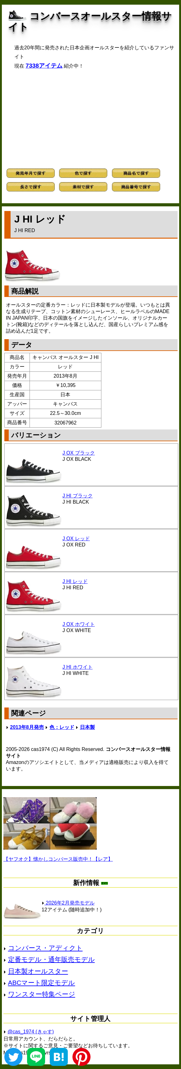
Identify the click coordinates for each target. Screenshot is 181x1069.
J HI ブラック (78, 495)
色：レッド (61, 727)
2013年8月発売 (27, 727)
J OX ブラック (79, 453)
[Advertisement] (90, 118)
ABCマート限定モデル (41, 982)
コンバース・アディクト (45, 947)
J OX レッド (76, 538)
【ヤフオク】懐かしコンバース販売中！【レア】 (58, 859)
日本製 (87, 727)
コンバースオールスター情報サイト (90, 22)
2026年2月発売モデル (68, 902)
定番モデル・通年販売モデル (51, 959)
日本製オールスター (38, 971)
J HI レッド (75, 581)
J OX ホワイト (79, 624)
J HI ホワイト (78, 667)
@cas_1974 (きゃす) (30, 1031)
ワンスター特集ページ (41, 994)
